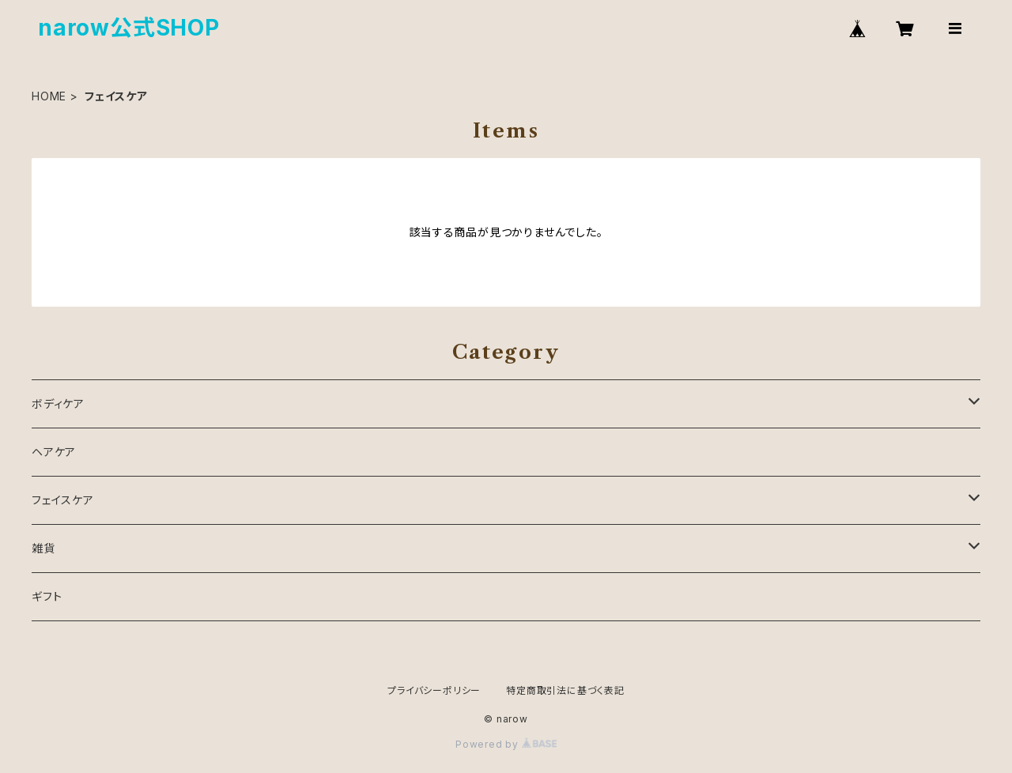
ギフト (47, 596)
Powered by (506, 744)
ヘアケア (54, 451)
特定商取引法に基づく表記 (565, 690)
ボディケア (58, 403)
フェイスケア (63, 500)
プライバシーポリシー (434, 690)
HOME (49, 96)
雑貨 (43, 548)
